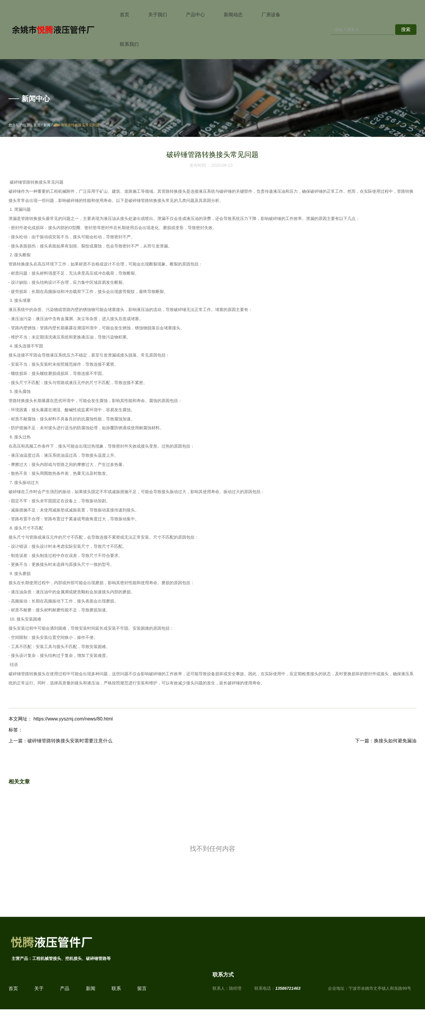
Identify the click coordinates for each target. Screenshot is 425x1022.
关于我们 (157, 14)
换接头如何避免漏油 (395, 740)
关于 (39, 994)
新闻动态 (233, 14)
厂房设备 (270, 14)
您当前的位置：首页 (25, 125)
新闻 (46, 125)
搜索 (406, 29)
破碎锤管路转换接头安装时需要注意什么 (69, 740)
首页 (124, 14)
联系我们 (129, 44)
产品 (64, 994)
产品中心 (195, 14)
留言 (142, 994)
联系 (116, 994)
